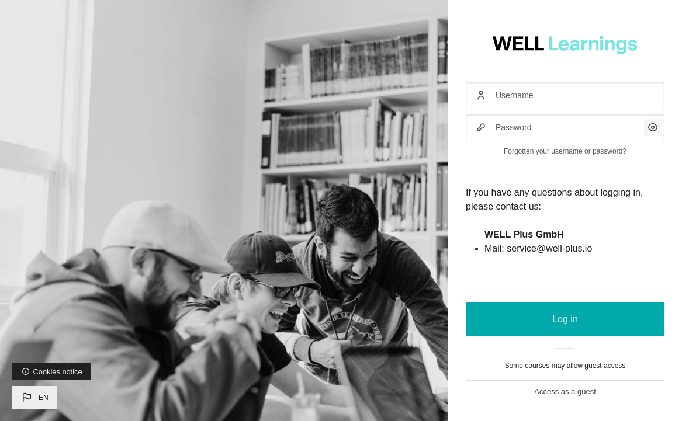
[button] (34, 397)
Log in (565, 319)
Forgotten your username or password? (565, 151)
